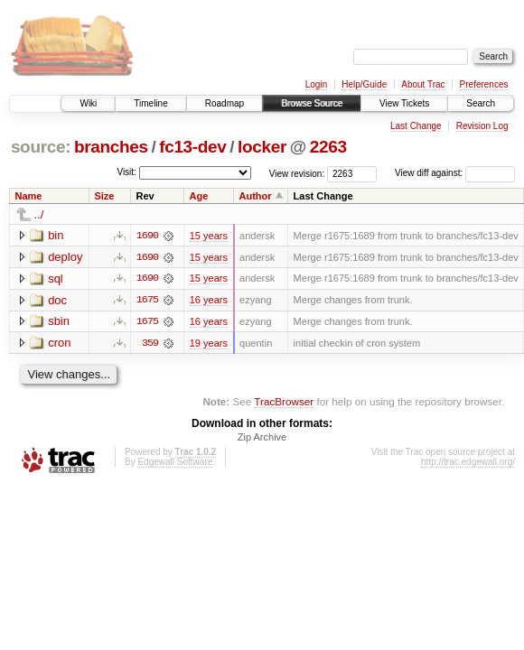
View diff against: (455, 173)
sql (55, 278)
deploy (65, 257)
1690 (147, 235)
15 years (209, 235)
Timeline (150, 103)
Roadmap (224, 103)
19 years (209, 344)
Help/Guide (364, 84)
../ (39, 214)
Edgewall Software (174, 464)
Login (316, 84)
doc (57, 300)
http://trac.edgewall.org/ (468, 464)
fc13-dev (192, 146)
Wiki (88, 103)
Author (255, 195)
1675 (147, 300)
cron (59, 343)
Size (104, 195)
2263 (328, 146)
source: (40, 146)
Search (480, 103)
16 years (209, 300)
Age (199, 195)
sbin (59, 322)
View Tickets (404, 103)
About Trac (422, 84)
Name (28, 195)
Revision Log (482, 126)
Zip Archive (262, 438)
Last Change (416, 126)
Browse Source (311, 103)
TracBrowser (283, 402)
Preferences (484, 84)
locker (262, 146)
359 (150, 344)
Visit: (126, 172)
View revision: (297, 173)
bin (55, 235)
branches (111, 146)
